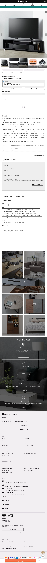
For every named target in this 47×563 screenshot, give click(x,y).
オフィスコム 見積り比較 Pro (29, 546)
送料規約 (25, 466)
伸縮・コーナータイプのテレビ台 (20, 231)
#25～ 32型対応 (6, 215)
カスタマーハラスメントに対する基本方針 (31, 468)
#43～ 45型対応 (38, 215)
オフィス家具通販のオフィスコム (8, 544)
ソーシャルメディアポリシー (29, 470)
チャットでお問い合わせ (23, 425)
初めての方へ (4, 438)
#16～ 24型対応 (33, 213)
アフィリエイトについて (28, 445)
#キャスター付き (23, 211)
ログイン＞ (44, 1)
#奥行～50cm (15, 222)
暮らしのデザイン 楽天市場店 (7, 541)
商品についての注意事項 (38, 155)
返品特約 (25, 463)
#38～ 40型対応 (22, 215)
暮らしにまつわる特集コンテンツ (8, 453)
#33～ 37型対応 (14, 215)
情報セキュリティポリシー (7, 472)
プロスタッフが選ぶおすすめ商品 (30, 453)
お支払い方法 (26, 438)
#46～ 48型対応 (6, 217)
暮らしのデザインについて (7, 440)
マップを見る (13, 529)
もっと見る (24, 356)
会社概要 (4, 463)
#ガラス (4, 209)
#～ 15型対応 (26, 213)
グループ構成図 (5, 466)
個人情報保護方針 (5, 470)
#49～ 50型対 (13, 217)
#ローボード (5, 211)
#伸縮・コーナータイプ (14, 211)
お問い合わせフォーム (23, 429)
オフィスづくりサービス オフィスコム (31, 544)
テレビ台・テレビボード (32, 9)
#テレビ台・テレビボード (34, 209)
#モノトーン (12, 205)
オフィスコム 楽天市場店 (6, 546)
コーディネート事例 (5, 455)
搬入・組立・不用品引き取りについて (31, 443)
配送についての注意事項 (36, 184)
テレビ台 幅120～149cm (18, 230)
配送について (26, 440)
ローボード (42, 9)
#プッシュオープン (7, 213)
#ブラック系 (5, 205)
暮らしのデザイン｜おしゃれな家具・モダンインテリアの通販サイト (13, 9)
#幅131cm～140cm (7, 222)
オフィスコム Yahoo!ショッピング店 (9, 548)
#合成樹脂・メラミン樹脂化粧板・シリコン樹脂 (17, 209)
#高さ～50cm (21, 222)
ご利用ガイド (4, 443)
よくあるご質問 (5, 445)
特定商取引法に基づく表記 (7, 468)
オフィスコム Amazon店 (28, 541)
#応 (18, 217)
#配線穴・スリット (24, 217)
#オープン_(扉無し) (33, 211)
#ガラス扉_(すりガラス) (17, 213)
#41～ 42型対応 (30, 215)
